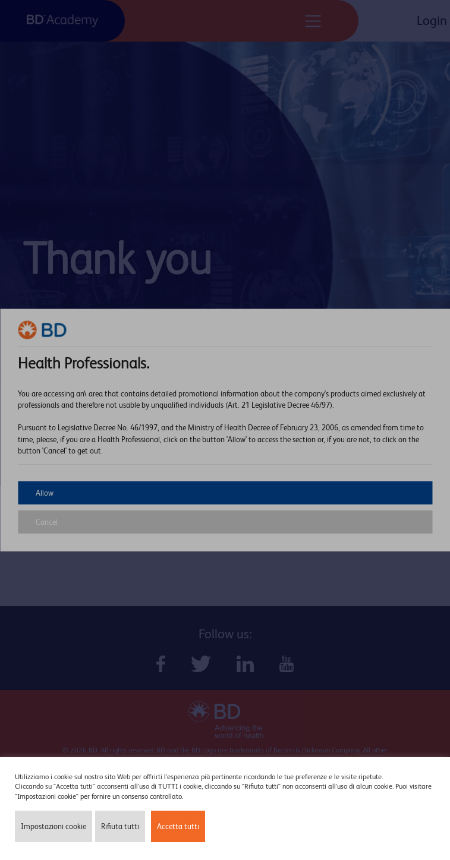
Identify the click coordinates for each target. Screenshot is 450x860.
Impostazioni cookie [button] (53, 826)
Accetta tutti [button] (178, 826)
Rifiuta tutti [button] (120, 826)
